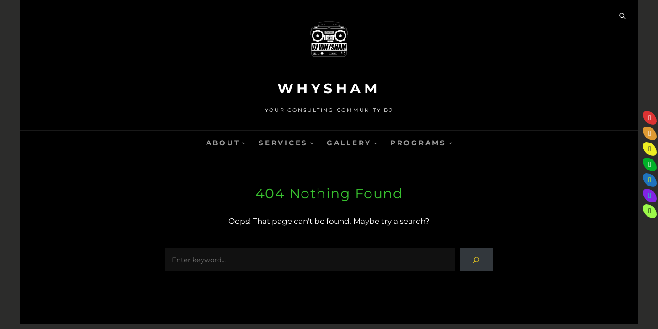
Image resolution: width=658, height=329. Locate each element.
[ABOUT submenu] (244, 143)
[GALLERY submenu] (375, 143)
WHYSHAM (329, 88)
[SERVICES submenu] (312, 143)
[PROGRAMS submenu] (450, 143)
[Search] (476, 259)
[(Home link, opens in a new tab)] (329, 43)
